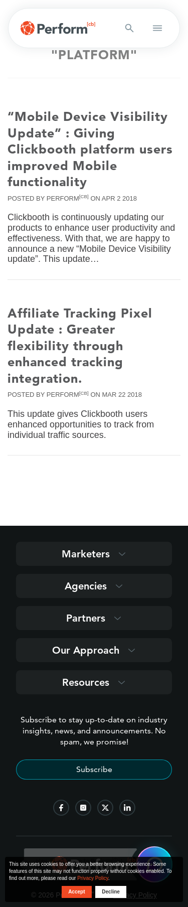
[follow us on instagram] (83, 808)
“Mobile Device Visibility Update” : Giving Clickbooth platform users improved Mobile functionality (90, 149)
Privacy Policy (92, 878)
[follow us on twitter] (105, 808)
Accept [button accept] (76, 891)
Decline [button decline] (111, 891)
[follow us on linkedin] (127, 808)
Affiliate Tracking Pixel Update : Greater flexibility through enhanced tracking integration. (80, 345)
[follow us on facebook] (61, 808)
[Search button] (129, 28)
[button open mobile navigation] (157, 28)
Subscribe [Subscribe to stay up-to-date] (94, 769)
